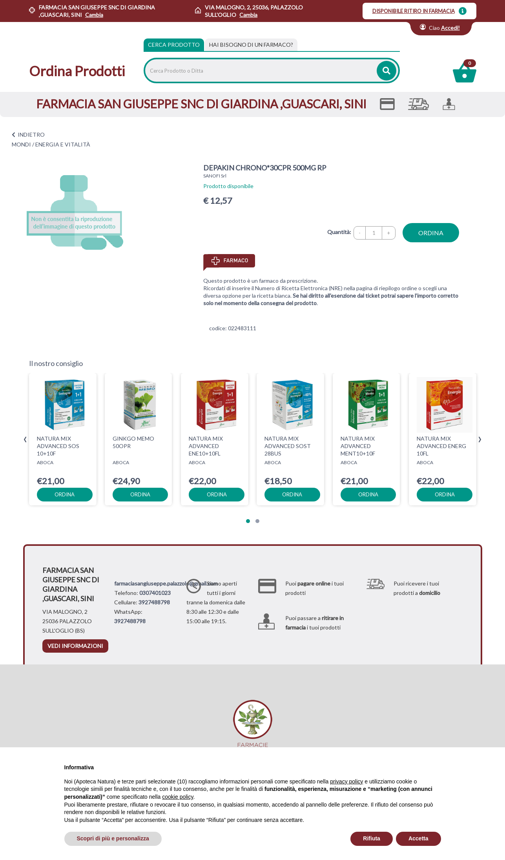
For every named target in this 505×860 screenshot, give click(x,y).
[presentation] (25, 439)
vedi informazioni (75, 645)
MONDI (21, 144)
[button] (248, 521)
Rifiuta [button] (371, 838)
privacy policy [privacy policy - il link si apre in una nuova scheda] (346, 781)
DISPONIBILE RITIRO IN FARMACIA (413, 11)
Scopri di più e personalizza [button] (113, 838)
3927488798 (154, 602)
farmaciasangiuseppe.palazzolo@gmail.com (166, 583)
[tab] (251, 44)
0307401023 (155, 592)
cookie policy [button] (177, 797)
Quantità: (339, 232)
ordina (430, 232)
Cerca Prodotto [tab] (174, 44)
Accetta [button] (418, 838)
